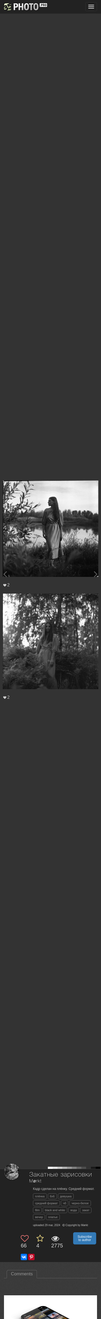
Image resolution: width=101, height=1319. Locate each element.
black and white (55, 1210)
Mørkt (35, 1181)
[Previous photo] (5, 574)
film (37, 1210)
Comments (22, 1273)
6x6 (52, 1196)
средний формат (46, 1203)
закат (85, 1210)
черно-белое (80, 1203)
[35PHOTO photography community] (25, 6)
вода (73, 1210)
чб (64, 1203)
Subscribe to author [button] (85, 1238)
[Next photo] (96, 574)
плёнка (40, 1196)
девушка (66, 1196)
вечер (39, 1217)
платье (52, 1217)
